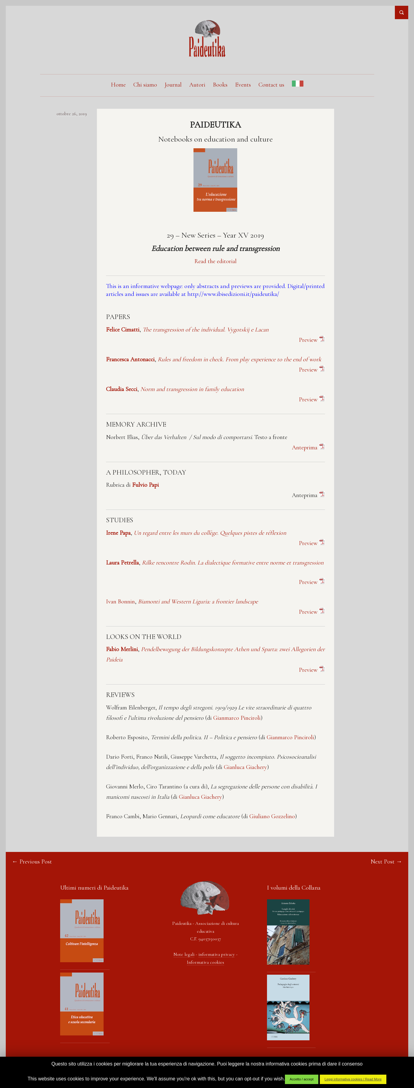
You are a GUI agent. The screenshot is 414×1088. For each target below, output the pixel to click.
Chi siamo (145, 85)
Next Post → (386, 862)
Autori (197, 85)
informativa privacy (216, 954)
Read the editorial (215, 261)
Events (243, 85)
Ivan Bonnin (120, 602)
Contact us (271, 85)
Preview (312, 582)
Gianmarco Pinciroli (237, 718)
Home (118, 85)
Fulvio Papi (145, 485)
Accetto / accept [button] (301, 1079)
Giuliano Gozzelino (272, 816)
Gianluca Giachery (245, 767)
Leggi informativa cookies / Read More (353, 1079)
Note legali (183, 954)
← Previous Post (32, 862)
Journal (173, 85)
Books (220, 85)
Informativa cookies (205, 962)
